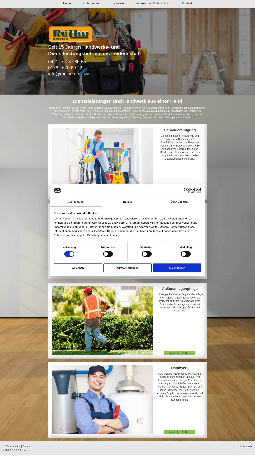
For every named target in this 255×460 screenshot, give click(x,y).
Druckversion (12, 446)
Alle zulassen (177, 267)
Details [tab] (127, 201)
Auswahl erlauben (127, 267)
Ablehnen (78, 267)
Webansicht (246, 446)
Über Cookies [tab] (179, 201)
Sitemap (26, 446)
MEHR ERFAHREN (179, 352)
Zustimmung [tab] (76, 201)
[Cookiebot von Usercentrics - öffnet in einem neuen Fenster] (186, 190)
